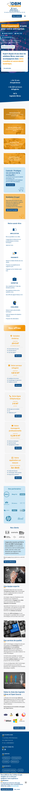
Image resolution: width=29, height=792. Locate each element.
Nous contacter (17, 16)
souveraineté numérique (9, 770)
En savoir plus (7, 68)
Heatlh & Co (9, 199)
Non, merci (17, 789)
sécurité (20, 770)
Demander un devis (19, 728)
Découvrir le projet (12, 210)
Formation (6, 761)
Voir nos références (10, 561)
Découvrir (18, 355)
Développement (16, 757)
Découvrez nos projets (8, 47)
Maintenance (14, 761)
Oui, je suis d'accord (7, 789)
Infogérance (6, 757)
